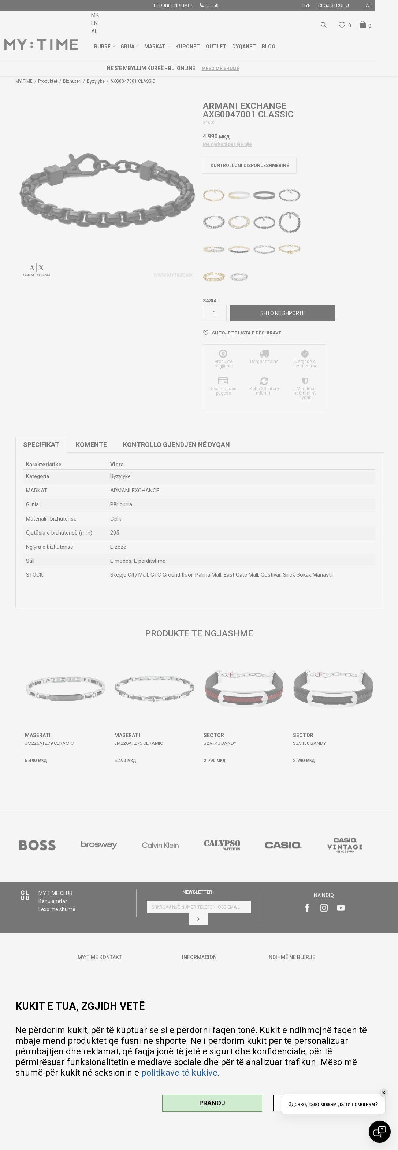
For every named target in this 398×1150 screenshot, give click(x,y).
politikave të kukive (179, 1073)
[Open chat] (380, 1132)
